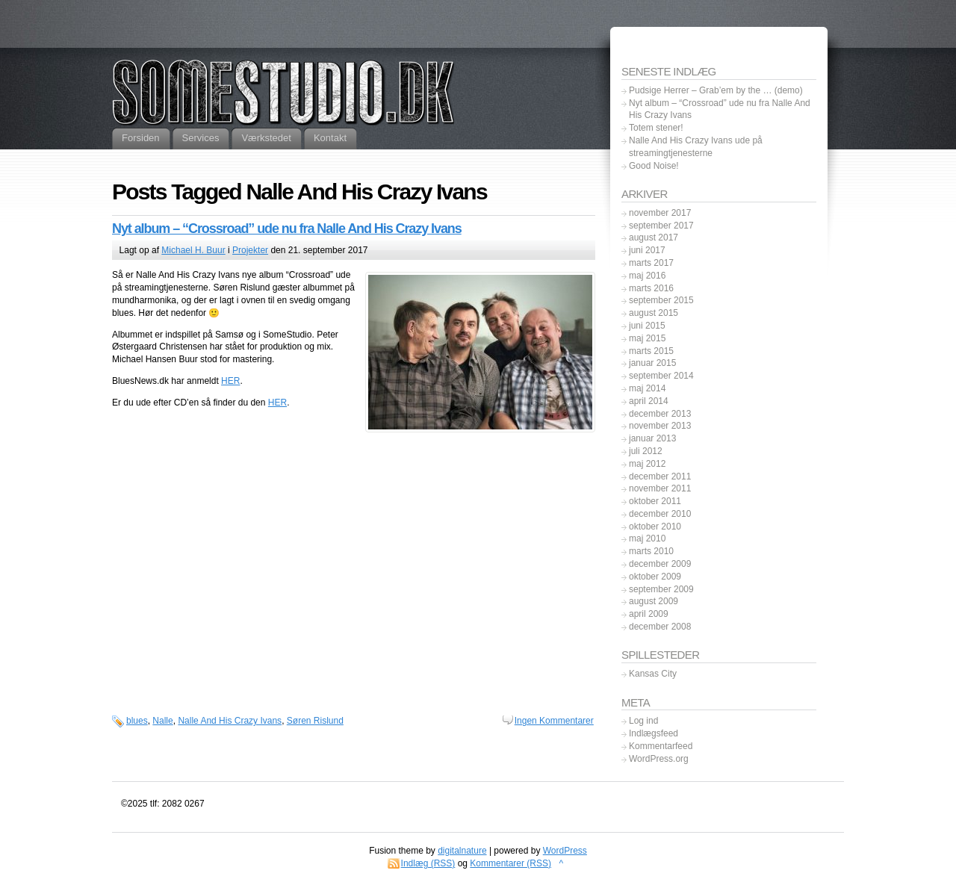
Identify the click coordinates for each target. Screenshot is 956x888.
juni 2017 (647, 250)
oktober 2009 (655, 576)
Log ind (643, 720)
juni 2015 (647, 325)
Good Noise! (654, 166)
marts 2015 (651, 351)
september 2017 (661, 225)
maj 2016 (647, 275)
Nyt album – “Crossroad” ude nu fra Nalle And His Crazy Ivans (287, 228)
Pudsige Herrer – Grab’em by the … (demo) (716, 90)
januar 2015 (652, 363)
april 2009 (648, 614)
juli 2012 (645, 451)
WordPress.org (659, 759)
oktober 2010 (655, 526)
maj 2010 (647, 538)
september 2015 (661, 300)
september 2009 (661, 589)
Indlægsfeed (653, 733)
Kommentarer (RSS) (510, 863)
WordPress (565, 850)
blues (137, 720)
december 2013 (660, 414)
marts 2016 (651, 288)
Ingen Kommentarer (554, 720)
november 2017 (660, 213)
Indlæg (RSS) (428, 863)
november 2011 (660, 488)
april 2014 (648, 401)
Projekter (250, 250)
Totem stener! (656, 127)
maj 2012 (647, 464)
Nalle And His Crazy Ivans (230, 720)
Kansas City (653, 673)
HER (230, 381)
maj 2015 (647, 338)
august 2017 (653, 237)
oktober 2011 (655, 501)
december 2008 (660, 626)
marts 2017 (651, 263)
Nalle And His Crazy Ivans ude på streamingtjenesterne (696, 146)
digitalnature (462, 850)
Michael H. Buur (193, 250)
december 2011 (660, 476)
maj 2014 (647, 388)
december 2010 (660, 514)
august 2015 (653, 313)
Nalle (162, 720)
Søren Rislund (315, 720)
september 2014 (661, 375)
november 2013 (660, 425)
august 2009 (653, 601)
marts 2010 (651, 551)
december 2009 (660, 564)
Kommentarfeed (660, 746)
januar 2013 (652, 438)
